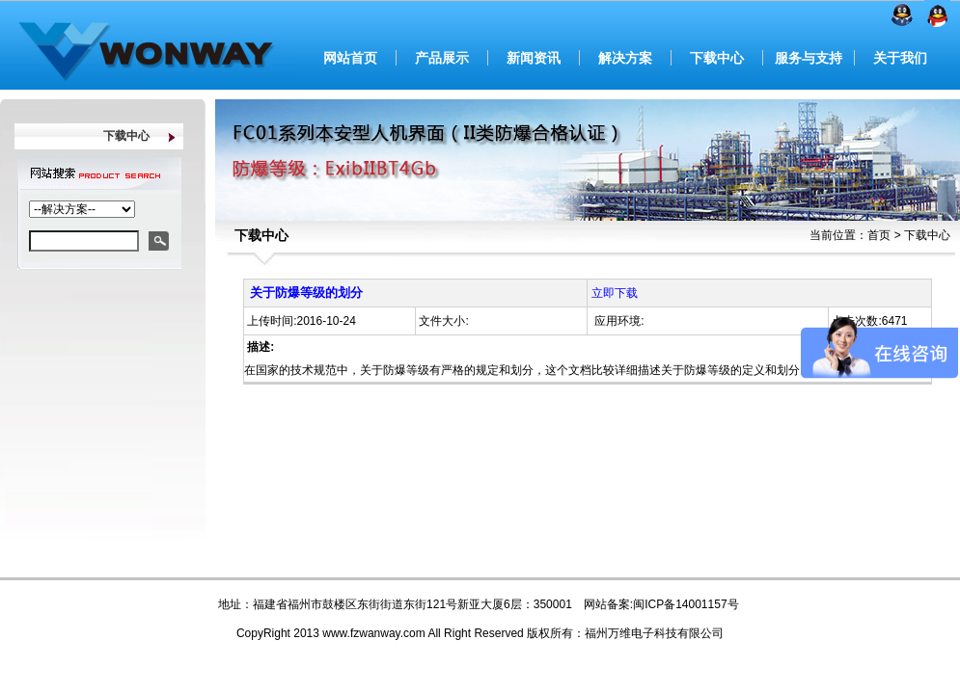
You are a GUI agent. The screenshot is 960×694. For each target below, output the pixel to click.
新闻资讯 (534, 58)
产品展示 (442, 58)
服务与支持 (808, 58)
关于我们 (900, 58)
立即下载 (614, 293)
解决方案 (625, 58)
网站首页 (350, 58)
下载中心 (717, 58)
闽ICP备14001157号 (685, 604)
